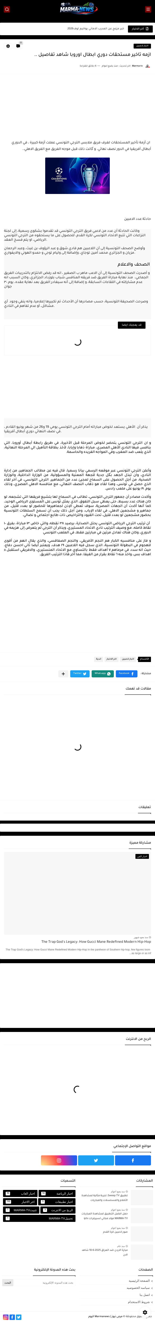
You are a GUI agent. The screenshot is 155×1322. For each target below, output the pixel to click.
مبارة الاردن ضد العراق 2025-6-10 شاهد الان (105, 1252)
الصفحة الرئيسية (139, 1280)
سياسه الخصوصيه (138, 1287)
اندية (98, 659)
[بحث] (7, 9)
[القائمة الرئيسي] (148, 9)
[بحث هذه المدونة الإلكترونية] (44, 1282)
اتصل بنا (145, 1295)
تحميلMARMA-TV (39, 1218)
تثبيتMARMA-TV (21, 1210)
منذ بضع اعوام (118, 1191)
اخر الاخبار (111, 659)
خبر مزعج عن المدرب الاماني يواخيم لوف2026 (95, 28)
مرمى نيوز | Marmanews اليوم (105, 1316)
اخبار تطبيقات (57, 1202)
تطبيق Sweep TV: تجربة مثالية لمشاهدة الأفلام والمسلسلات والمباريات (105, 1198)
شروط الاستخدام (139, 1302)
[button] (126, 673)
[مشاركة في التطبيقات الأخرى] (63, 673)
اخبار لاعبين (142, 46)
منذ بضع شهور (141, 937)
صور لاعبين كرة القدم (115, 1232)
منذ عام (121, 1246)
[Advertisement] (77, 106)
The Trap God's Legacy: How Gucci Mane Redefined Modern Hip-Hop (96, 942)
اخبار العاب (20, 1193)
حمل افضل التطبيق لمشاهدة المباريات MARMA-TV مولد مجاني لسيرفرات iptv (105, 1216)
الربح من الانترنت (58, 1210)
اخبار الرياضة (57, 1193)
